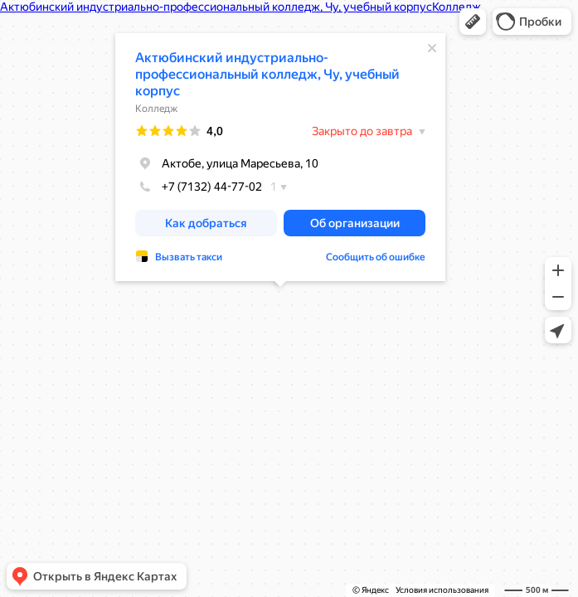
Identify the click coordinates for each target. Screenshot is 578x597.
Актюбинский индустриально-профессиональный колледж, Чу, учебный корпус (267, 74)
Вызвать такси (188, 257)
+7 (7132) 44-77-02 (198, 186)
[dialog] (280, 157)
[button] (472, 21)
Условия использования (442, 590)
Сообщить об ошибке (375, 257)
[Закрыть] (432, 48)
